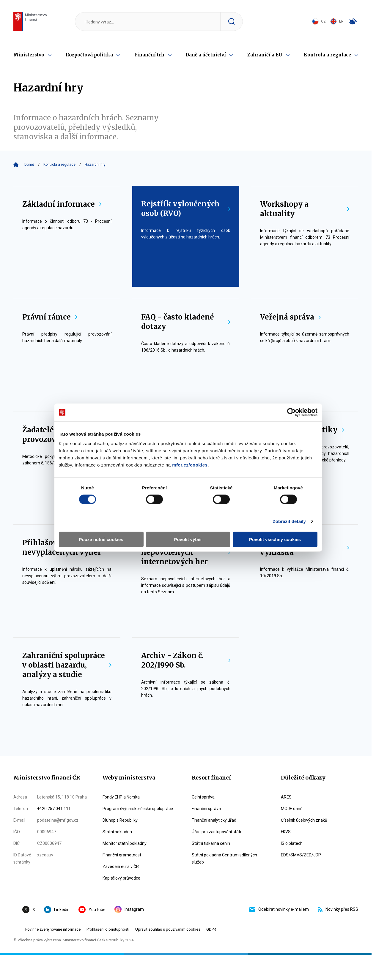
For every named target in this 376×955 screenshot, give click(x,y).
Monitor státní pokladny (125, 843)
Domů (29, 164)
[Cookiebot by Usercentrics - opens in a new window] (294, 390)
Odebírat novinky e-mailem (279, 909)
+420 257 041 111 (54, 808)
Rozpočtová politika (89, 55)
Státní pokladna (117, 831)
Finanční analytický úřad (214, 820)
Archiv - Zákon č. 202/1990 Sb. (185, 660)
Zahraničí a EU (264, 55)
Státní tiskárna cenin (211, 843)
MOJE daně (291, 808)
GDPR (211, 929)
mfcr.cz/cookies (187, 442)
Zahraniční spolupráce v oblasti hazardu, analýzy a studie (66, 665)
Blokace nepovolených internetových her (185, 552)
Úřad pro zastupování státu (217, 831)
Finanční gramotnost (122, 855)
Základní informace (61, 204)
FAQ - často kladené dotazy (185, 321)
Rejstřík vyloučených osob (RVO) (185, 208)
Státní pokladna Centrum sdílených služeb (224, 858)
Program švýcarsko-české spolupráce (138, 808)
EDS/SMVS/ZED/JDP (301, 855)
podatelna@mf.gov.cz (57, 820)
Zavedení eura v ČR (121, 866)
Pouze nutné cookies (99, 517)
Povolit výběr (188, 517)
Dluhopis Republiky (120, 820)
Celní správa (203, 797)
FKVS (286, 831)
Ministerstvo (28, 55)
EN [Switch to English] (337, 21)
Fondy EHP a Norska (121, 797)
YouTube (92, 909)
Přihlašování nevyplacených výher (66, 547)
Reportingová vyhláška (304, 547)
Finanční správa (206, 808)
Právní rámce (49, 317)
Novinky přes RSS (338, 909)
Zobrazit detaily (292, 499)
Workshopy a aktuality (304, 209)
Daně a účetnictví (205, 55)
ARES (286, 797)
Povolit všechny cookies (277, 517)
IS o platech (292, 843)
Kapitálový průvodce (121, 878)
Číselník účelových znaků (304, 820)
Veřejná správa (290, 317)
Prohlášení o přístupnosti (107, 929)
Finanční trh (149, 55)
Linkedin (57, 909)
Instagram (129, 909)
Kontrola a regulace (327, 55)
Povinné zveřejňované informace (53, 929)
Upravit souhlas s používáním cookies (167, 929)
